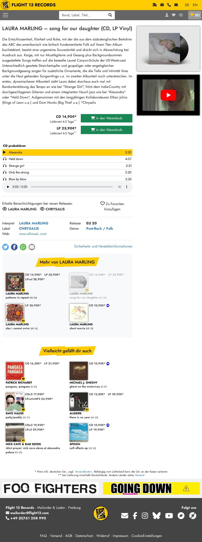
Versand (139, 475)
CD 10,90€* (97, 305)
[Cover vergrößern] (168, 48)
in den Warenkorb (106, 118)
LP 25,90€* (52, 275)
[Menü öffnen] (5, 15)
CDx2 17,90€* (35, 394)
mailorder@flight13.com (27, 512)
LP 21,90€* (52, 363)
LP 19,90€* (97, 429)
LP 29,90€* (116, 394)
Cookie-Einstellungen (147, 535)
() (195, 15)
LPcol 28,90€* (35, 279)
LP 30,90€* (33, 305)
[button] (5, 247)
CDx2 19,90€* (35, 425)
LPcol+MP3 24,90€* (39, 399)
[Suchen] (110, 15)
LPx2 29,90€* (34, 429)
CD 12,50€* (97, 394)
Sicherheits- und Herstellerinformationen (103, 246)
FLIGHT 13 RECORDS (29, 5)
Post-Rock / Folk (99, 228)
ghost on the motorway (99, 385)
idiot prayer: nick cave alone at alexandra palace (35, 448)
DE (187, 4)
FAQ (43, 535)
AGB (68, 535)
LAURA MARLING (33, 223)
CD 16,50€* (33, 363)
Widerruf (103, 535)
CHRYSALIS (29, 228)
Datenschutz (84, 535)
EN (195, 4)
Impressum (120, 535)
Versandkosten (83, 471)
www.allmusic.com (33, 233)
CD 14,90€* (33, 275)
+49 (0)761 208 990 (26, 518)
